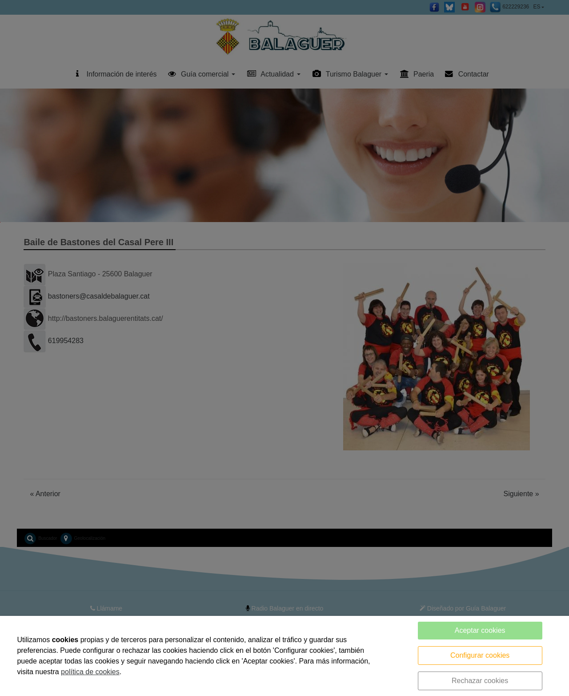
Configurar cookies (479, 655)
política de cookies (90, 672)
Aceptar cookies (480, 630)
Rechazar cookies (480, 680)
